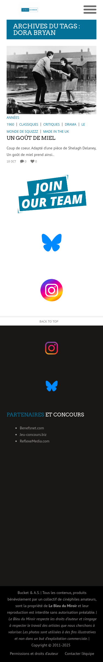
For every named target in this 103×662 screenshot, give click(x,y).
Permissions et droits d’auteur (34, 653)
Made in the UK (56, 131)
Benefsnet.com (32, 427)
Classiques (28, 124)
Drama (70, 124)
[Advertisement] (51, 522)
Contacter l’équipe (79, 653)
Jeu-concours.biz (33, 434)
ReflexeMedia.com (34, 441)
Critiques (51, 124)
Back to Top (49, 321)
